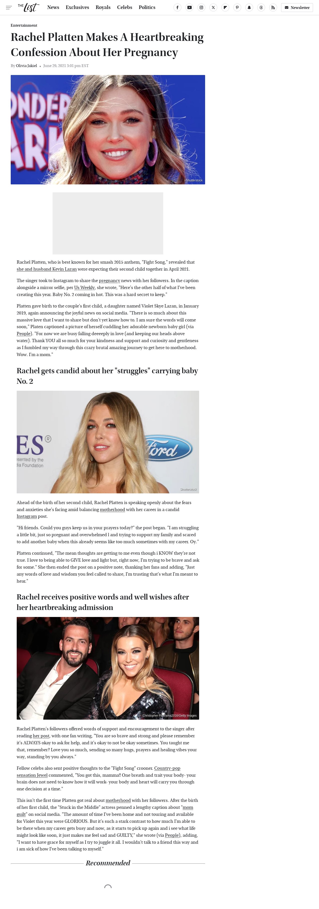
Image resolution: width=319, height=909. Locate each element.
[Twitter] (213, 7)
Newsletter (297, 7)
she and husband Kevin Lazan (47, 269)
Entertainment (24, 25)
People (23, 333)
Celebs (124, 7)
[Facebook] (177, 7)
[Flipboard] (225, 7)
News (53, 7)
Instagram (27, 516)
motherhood (112, 509)
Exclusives (77, 7)
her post (41, 736)
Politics (147, 7)
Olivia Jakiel (26, 65)
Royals (103, 7)
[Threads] (261, 7)
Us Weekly (84, 287)
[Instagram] (201, 7)
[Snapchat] (249, 7)
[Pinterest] (237, 7)
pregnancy (109, 280)
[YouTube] (189, 7)
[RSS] (273, 7)
